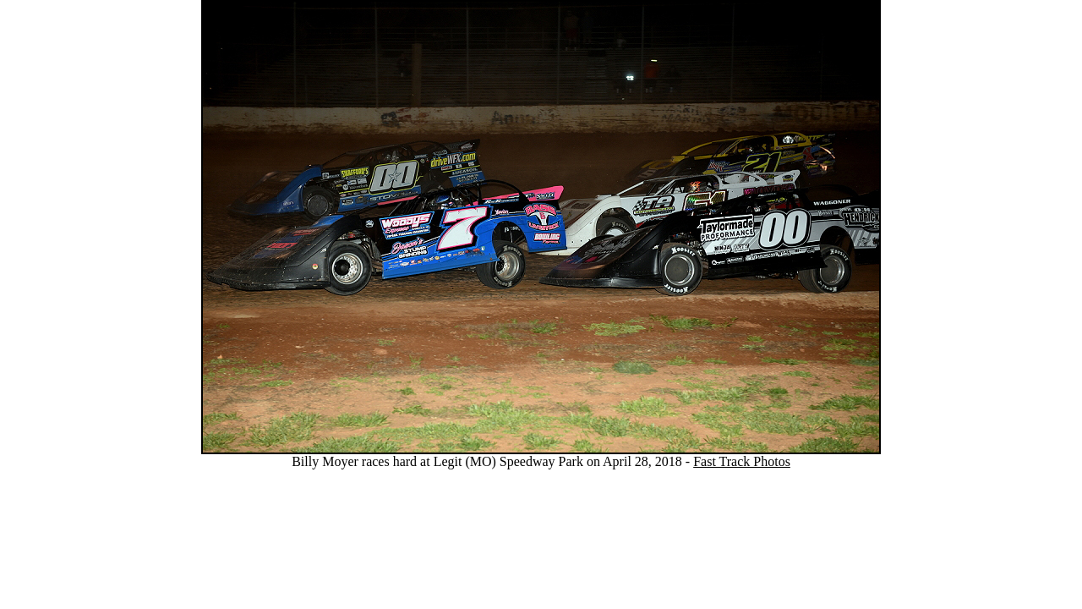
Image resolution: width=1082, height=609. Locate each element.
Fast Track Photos (741, 461)
